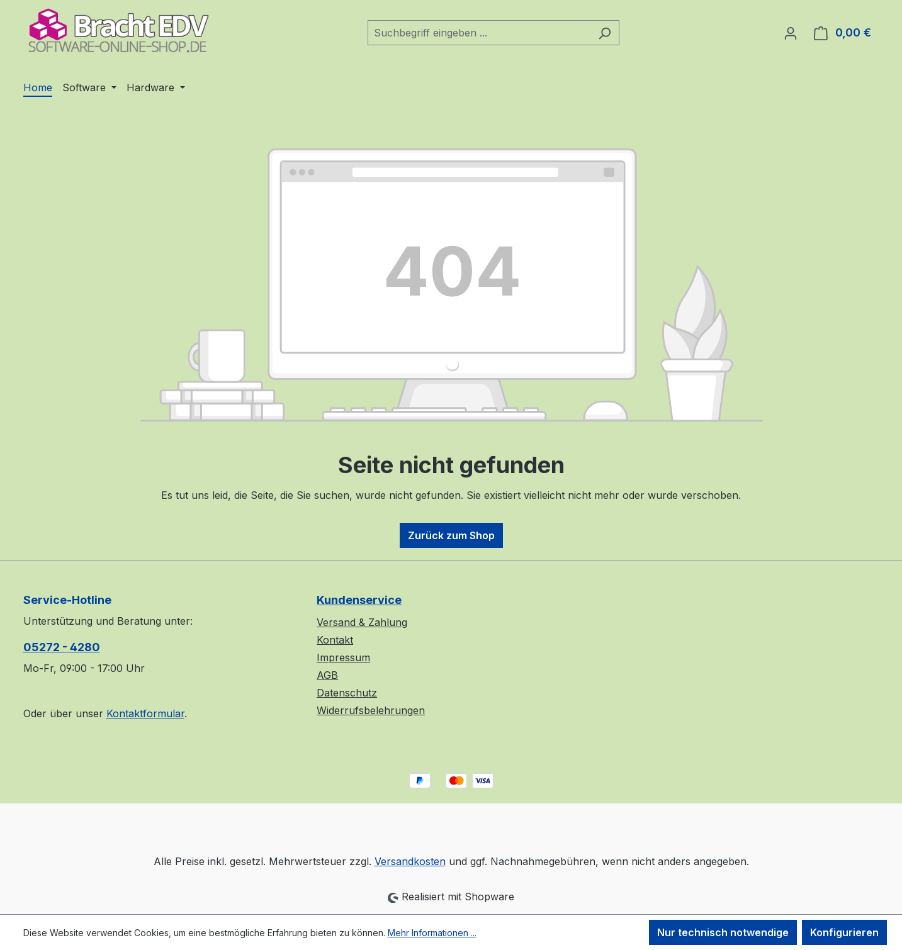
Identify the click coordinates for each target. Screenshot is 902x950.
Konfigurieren (844, 932)
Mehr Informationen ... (432, 932)
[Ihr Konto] (790, 32)
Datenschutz (347, 692)
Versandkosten (410, 861)
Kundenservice (359, 599)
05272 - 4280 (61, 647)
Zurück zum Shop (451, 535)
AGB (327, 675)
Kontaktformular (145, 713)
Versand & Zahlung (362, 622)
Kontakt (335, 640)
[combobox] (479, 32)
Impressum (343, 657)
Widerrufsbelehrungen (371, 710)
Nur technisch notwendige (723, 932)
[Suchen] (604, 32)
